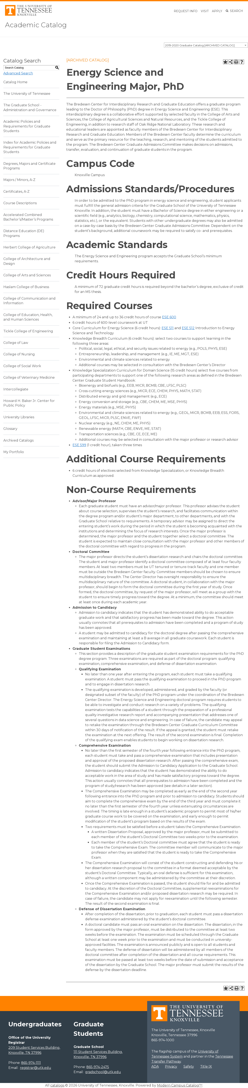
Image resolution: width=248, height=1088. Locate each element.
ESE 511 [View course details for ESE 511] (168, 328)
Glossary (10, 429)
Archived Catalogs (18, 440)
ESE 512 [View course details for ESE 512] (188, 328)
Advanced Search (18, 73)
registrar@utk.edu (35, 1068)
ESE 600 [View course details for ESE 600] (169, 317)
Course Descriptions (20, 203)
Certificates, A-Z (16, 192)
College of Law (15, 343)
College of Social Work (22, 366)
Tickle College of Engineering (28, 331)
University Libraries (18, 417)
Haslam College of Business (26, 287)
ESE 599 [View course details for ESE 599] (79, 445)
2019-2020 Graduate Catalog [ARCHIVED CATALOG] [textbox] (200, 45)
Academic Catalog (36, 25)
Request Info (185, 11)
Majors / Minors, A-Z (19, 180)
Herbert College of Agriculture (29, 247)
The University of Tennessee (26, 94)
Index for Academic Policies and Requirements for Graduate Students (29, 147)
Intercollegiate (15, 389)
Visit (205, 11)
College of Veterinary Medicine (29, 378)
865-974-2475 (97, 1067)
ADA (155, 1067)
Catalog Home (15, 82)
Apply (217, 11)
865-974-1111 (31, 1063)
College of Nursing (19, 354)
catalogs (57, 1085)
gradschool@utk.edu (103, 1072)
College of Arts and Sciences (27, 275)
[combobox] (206, 45)
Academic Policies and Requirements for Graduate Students (26, 126)
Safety (188, 1067)
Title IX (206, 1067)
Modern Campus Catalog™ (179, 1085)
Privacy (171, 1067)
